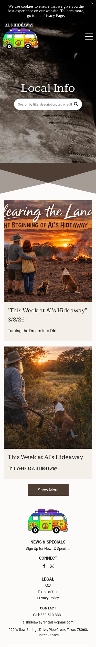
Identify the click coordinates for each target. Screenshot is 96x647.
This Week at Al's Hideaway (45, 457)
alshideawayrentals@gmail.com (48, 622)
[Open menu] (89, 36)
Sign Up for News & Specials (48, 549)
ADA (48, 586)
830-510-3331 (51, 615)
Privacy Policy (48, 598)
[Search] (48, 104)
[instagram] (52, 567)
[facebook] (44, 567)
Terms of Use (48, 592)
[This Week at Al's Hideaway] (48, 397)
